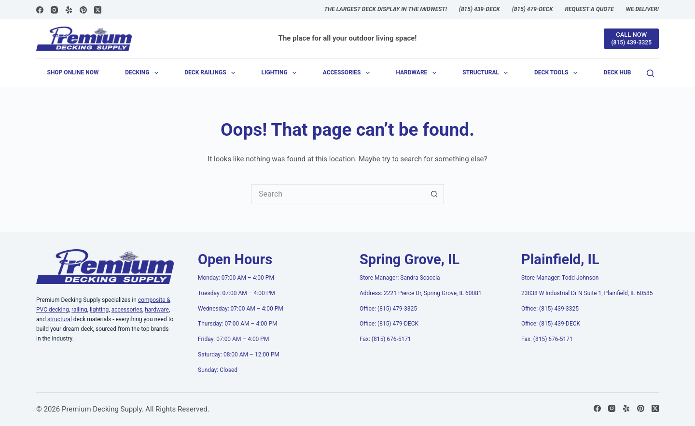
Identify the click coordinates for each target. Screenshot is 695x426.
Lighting (281, 73)
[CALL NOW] (631, 38)
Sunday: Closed (217, 370)
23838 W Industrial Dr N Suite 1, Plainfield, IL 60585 (587, 293)
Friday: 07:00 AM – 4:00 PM (233, 339)
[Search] (650, 73)
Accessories (348, 73)
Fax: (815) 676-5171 (385, 339)
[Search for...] (338, 193)
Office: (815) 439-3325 (550, 308)
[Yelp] (68, 10)
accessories (126, 309)
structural (59, 319)
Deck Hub (617, 72)
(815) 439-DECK (479, 9)
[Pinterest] (83, 10)
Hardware (418, 73)
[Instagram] (54, 10)
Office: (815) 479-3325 (388, 308)
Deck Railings (211, 73)
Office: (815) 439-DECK (550, 323)
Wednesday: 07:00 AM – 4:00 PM (240, 308)
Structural (487, 73)
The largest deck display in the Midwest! (385, 9)
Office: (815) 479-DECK (389, 323)
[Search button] (434, 193)
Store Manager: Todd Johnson (559, 277)
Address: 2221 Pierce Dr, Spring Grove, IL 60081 (421, 293)
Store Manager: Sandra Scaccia (400, 277)
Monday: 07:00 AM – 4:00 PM (236, 277)
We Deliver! (642, 9)
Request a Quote (589, 9)
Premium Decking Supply (102, 409)
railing (79, 309)
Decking (143, 73)
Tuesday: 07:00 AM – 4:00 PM (236, 293)
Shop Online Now (73, 72)
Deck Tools (557, 73)
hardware (157, 309)
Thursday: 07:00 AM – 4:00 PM (238, 323)
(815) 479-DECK (532, 9)
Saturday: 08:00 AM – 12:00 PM (238, 354)
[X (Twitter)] (97, 10)
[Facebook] (39, 10)
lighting (99, 309)
